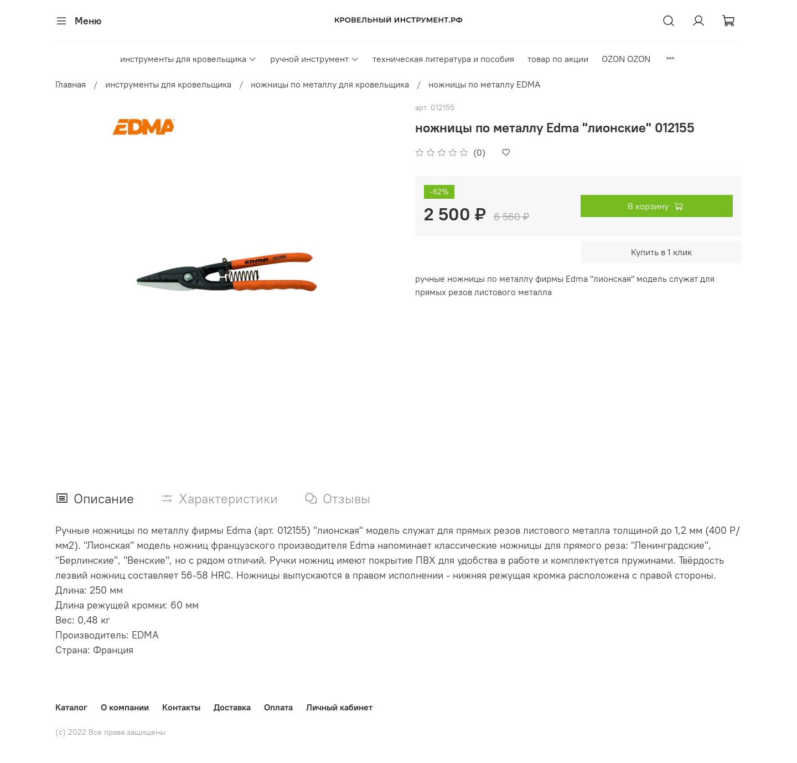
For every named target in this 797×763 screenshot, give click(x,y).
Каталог (71, 707)
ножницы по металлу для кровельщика (330, 84)
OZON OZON (626, 58)
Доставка (232, 707)
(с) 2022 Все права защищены (110, 732)
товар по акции (557, 58)
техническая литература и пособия (443, 58)
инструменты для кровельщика (188, 58)
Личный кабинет (339, 707)
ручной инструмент (314, 58)
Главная (70, 84)
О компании (125, 707)
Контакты (181, 707)
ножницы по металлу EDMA (484, 84)
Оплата (278, 707)
